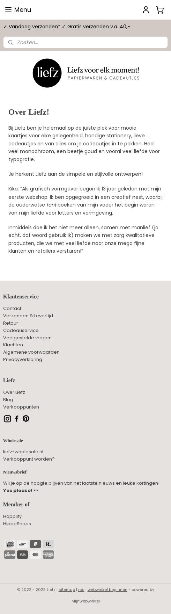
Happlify (12, 516)
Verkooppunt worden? (29, 459)
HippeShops (17, 523)
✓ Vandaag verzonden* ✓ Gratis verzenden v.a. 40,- (66, 26)
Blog (8, 399)
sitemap (67, 589)
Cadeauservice (21, 330)
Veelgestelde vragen (27, 337)
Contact (12, 308)
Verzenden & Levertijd (28, 315)
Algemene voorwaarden (31, 352)
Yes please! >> (20, 490)
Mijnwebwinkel (86, 601)
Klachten (13, 344)
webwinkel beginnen (107, 589)
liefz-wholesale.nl (23, 451)
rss (81, 589)
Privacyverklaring (22, 359)
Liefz (9, 380)
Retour (10, 323)
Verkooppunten (21, 407)
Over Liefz (14, 392)
